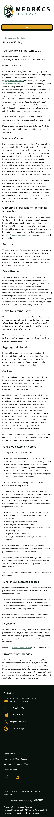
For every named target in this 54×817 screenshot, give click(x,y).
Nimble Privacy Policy (21, 647)
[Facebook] (7, 777)
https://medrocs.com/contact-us (17, 235)
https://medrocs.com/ (14, 80)
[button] (27, 27)
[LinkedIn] (17, 777)
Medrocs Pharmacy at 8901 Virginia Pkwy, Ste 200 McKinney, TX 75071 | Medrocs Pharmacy (25, 811)
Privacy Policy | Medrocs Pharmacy (18, 807)
